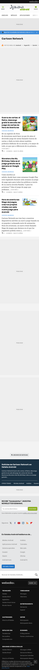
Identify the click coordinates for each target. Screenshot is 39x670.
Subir (31, 583)
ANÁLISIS (5, 15)
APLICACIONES (25, 15)
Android (18, 45)
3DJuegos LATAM (25, 650)
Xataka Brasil (6, 652)
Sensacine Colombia (26, 655)
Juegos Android (8, 131)
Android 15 (23, 560)
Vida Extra (23, 597)
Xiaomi (4, 556)
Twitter (10, 522)
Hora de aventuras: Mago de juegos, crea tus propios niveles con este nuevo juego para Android (11, 205)
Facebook (15, 522)
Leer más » (6, 149)
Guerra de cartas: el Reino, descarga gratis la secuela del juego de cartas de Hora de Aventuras (11, 122)
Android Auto (6, 560)
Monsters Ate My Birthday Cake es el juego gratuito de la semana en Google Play (11, 163)
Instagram (23, 522)
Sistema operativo (8, 548)
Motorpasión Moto (26, 623)
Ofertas (22, 556)
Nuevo (36, 9)
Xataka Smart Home (8, 602)
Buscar (36, 574)
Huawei (36, 483)
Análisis (28, 483)
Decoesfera (6, 636)
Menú (3, 9)
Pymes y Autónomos (26, 636)
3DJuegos (23, 594)
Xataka (4, 594)
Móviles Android (19, 483)
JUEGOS (35, 15)
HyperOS (27, 45)
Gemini (35, 45)
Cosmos (9, 151)
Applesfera (5, 599)
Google (22, 552)
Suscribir (32, 509)
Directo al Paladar (8, 620)
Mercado (23, 548)
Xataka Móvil (6, 597)
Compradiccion (7, 639)
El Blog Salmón (25, 633)
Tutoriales (23, 544)
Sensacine (23, 607)
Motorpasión (24, 620)
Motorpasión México (27, 658)
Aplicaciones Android (9, 544)
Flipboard (31, 522)
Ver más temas (8, 566)
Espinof (22, 610)
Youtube (19, 522)
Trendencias (6, 633)
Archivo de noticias (20, 455)
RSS (27, 522)
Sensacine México (26, 652)
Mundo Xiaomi (7, 605)
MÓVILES (14, 15)
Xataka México (7, 650)
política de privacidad (30, 513)
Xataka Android (19, 7)
